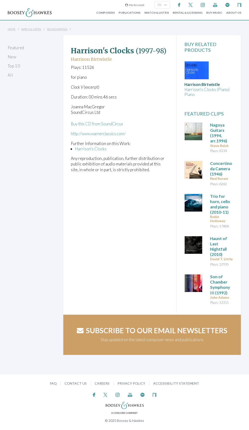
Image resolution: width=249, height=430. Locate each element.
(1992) (220, 284)
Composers (105, 12)
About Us (233, 12)
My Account (134, 5)
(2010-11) (220, 204)
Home (12, 29)
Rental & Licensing (187, 12)
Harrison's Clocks (91, 148)
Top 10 (14, 65)
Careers (102, 383)
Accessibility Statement (176, 383)
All (10, 75)
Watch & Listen (156, 12)
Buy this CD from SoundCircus (98, 123)
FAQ (53, 383)
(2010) (218, 246)
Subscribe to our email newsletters (152, 330)
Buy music (214, 12)
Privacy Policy (131, 383)
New (12, 56)
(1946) (221, 168)
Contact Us (76, 383)
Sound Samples (57, 29)
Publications (129, 12)
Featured (16, 47)
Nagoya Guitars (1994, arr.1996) (218, 132)
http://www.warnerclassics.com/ (99, 133)
